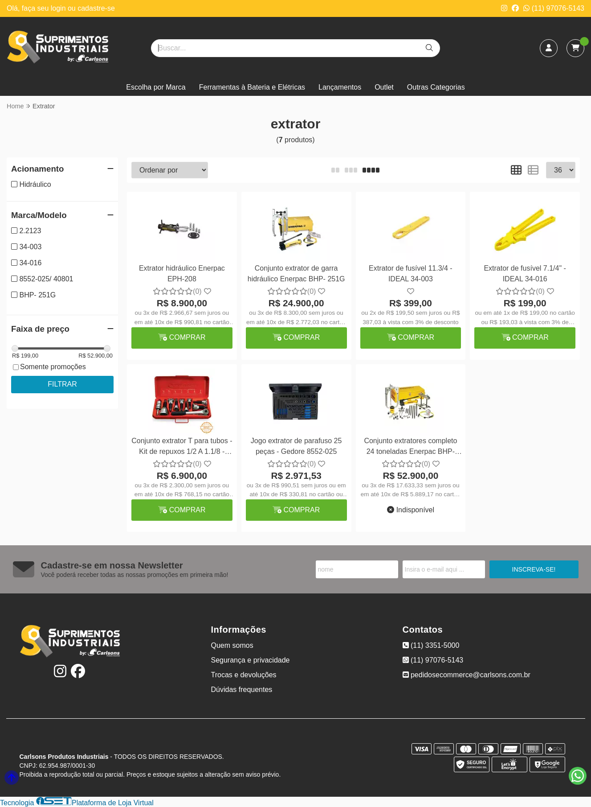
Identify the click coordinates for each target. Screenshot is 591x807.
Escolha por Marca (155, 87)
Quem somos (232, 645)
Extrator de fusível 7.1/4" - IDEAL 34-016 (525, 273)
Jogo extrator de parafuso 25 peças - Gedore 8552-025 (296, 446)
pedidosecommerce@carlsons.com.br (466, 675)
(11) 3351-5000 (431, 645)
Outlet (384, 87)
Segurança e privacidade (250, 660)
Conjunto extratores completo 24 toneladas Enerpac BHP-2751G (410, 447)
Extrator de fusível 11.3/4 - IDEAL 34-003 (410, 273)
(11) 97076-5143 (553, 8)
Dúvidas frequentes (242, 689)
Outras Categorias (436, 87)
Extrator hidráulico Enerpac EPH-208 (182, 273)
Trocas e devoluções (244, 675)
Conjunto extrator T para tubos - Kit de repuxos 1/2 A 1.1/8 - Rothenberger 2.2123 (181, 447)
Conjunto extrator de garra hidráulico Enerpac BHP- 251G (296, 273)
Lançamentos (339, 87)
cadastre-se (96, 8)
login (59, 8)
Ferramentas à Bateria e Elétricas (252, 87)
